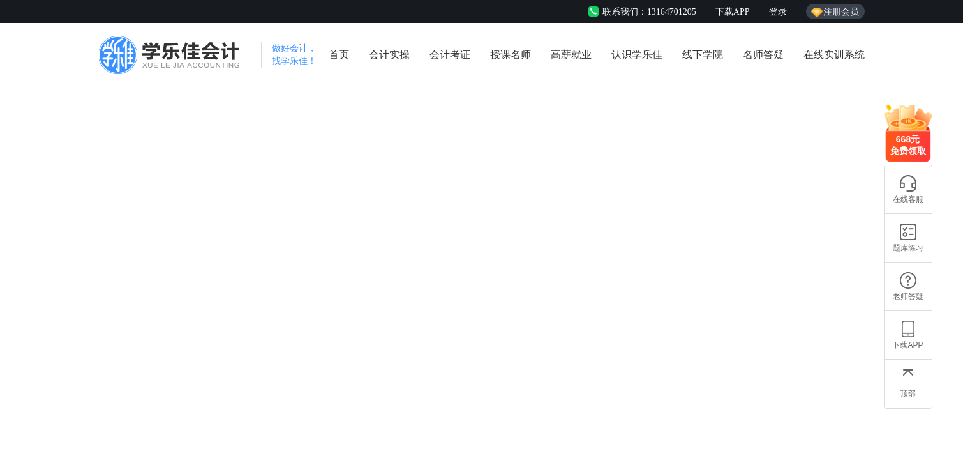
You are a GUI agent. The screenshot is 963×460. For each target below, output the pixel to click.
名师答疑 (763, 54)
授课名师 (510, 54)
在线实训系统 (834, 54)
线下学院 (702, 54)
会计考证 (449, 54)
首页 (339, 54)
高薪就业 (571, 54)
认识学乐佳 (636, 54)
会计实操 (389, 54)
